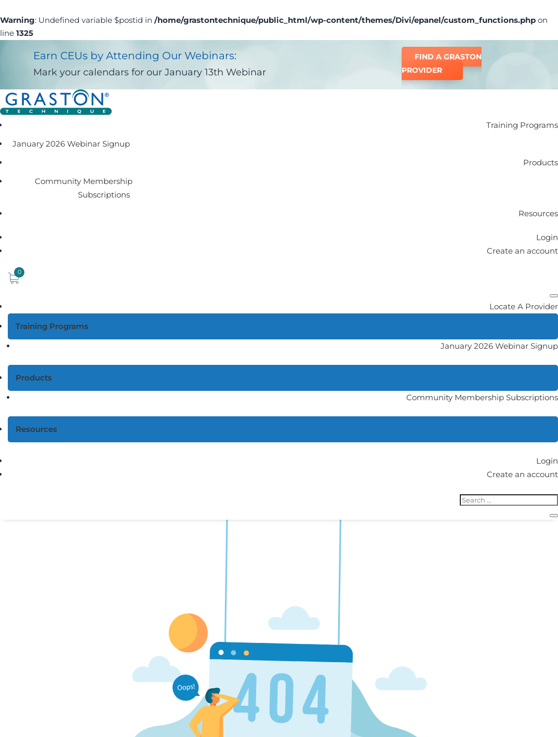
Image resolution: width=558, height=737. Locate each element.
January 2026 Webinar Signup (71, 144)
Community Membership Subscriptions (83, 188)
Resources (538, 213)
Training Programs (522, 125)
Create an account (522, 251)
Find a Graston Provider (442, 63)
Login (547, 237)
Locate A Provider (523, 306)
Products (540, 162)
